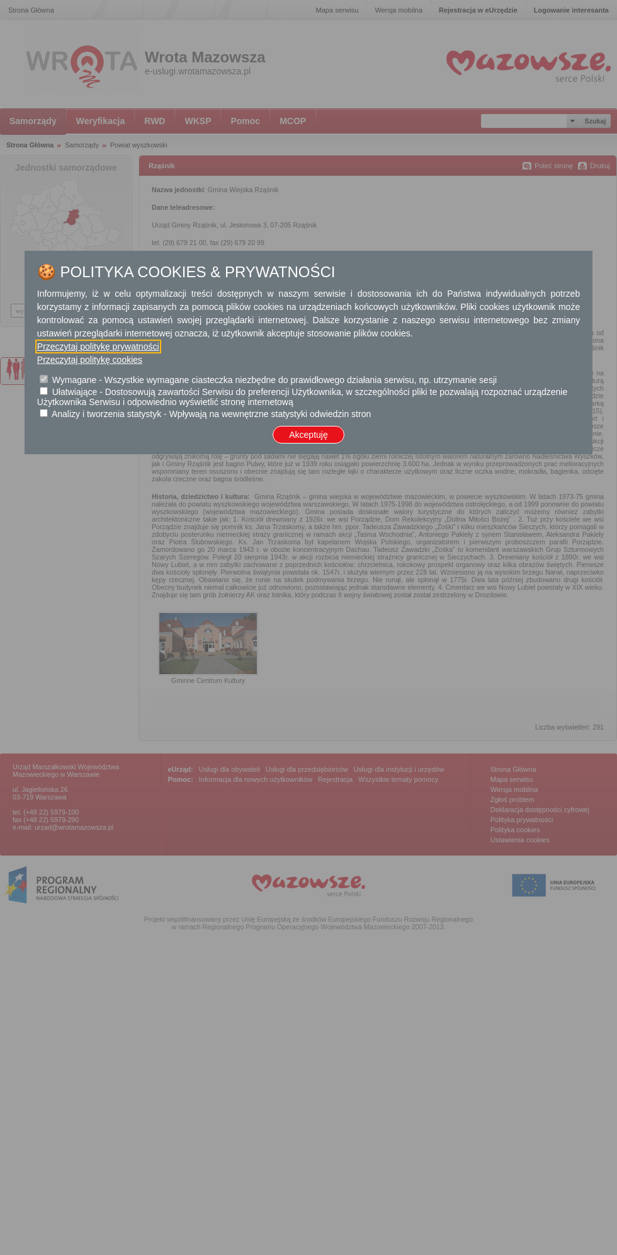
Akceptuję (308, 435)
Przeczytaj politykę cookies (89, 360)
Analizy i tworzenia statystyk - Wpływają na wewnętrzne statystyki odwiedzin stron (211, 414)
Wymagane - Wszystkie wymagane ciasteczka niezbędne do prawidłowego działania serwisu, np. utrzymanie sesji (274, 380)
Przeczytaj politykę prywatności (98, 346)
